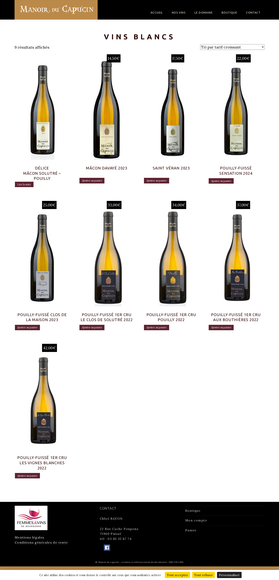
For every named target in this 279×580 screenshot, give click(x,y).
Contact (253, 12)
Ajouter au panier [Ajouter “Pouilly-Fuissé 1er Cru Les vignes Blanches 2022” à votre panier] (33, 479)
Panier (190, 532)
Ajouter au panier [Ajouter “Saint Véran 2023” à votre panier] (162, 183)
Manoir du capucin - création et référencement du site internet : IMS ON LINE (141, 564)
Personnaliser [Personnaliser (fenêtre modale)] (229, 575)
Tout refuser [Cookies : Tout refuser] (203, 575)
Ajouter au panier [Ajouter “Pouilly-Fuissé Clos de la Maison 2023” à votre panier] (33, 330)
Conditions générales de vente (41, 544)
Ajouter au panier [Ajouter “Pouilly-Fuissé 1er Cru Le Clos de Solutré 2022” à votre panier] (97, 330)
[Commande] (232, 47)
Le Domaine (204, 12)
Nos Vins (179, 12)
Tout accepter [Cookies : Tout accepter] (177, 575)
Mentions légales (29, 540)
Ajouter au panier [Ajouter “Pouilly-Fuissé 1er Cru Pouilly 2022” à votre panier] (162, 330)
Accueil (157, 12)
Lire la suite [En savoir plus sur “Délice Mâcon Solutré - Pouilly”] (28, 186)
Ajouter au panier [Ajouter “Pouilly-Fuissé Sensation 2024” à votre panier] (226, 183)
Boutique (229, 12)
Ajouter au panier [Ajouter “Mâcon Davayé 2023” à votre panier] (97, 183)
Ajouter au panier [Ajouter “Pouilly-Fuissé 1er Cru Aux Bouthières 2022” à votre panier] (226, 330)
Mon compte (196, 523)
